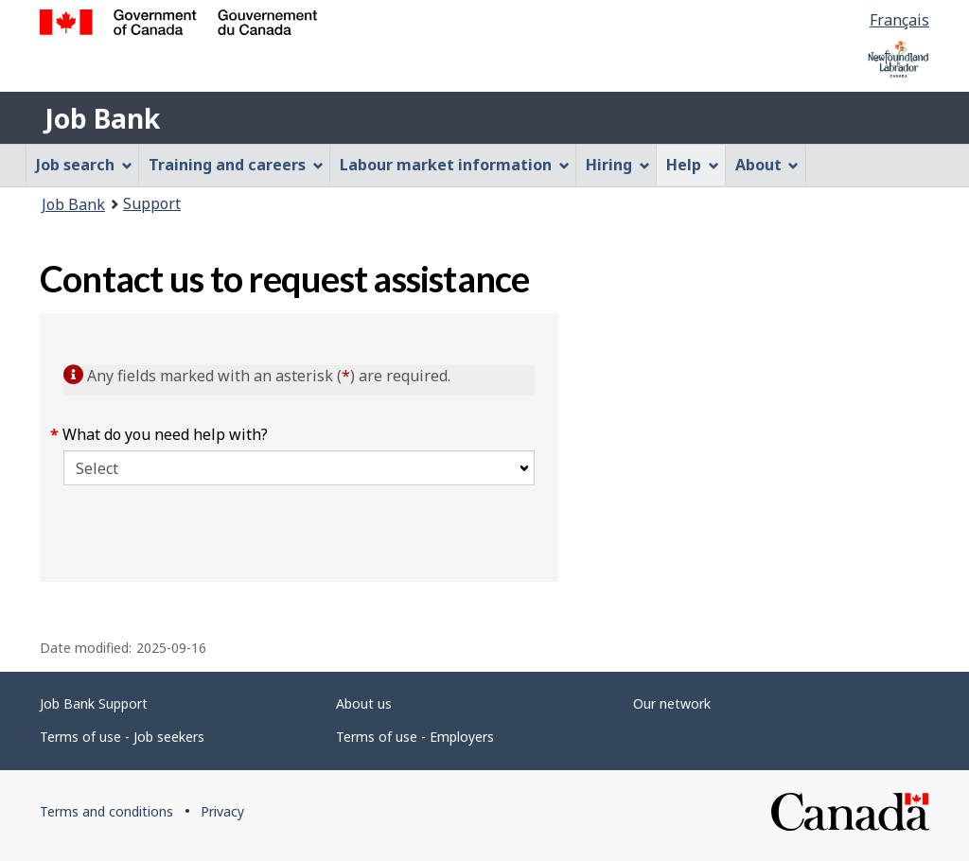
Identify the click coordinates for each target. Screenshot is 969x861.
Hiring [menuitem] (618, 164)
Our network (672, 703)
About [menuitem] (767, 164)
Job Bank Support (94, 703)
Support (152, 203)
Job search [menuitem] (84, 164)
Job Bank (102, 118)
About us (364, 703)
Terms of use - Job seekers (122, 737)
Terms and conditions (106, 811)
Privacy (222, 811)
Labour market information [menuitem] (455, 164)
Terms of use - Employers (415, 737)
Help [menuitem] (692, 164)
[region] (743, 447)
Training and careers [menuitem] (236, 164)
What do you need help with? (165, 434)
